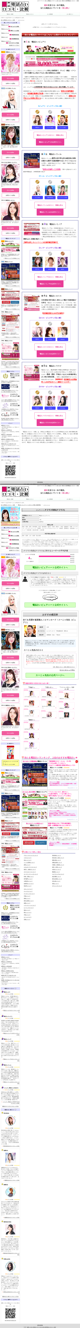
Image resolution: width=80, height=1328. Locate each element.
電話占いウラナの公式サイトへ (50, 422)
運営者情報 (40, 482)
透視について (27, 898)
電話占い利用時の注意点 (8, 439)
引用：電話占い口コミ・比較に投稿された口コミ (64, 667)
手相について (27, 896)
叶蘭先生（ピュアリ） (10, 52)
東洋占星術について (29, 900)
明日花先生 (6, 1113)
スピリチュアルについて (58, 874)
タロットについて (28, 889)
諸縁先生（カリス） (10, 200)
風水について (27, 910)
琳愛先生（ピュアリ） (64, 695)
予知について (27, 914)
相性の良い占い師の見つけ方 (9, 443)
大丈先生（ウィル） (29, 713)
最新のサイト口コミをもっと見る (10, 1106)
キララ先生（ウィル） (10, 88)
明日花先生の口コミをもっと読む (11, 1146)
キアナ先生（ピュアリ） (30, 693)
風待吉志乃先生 (7, 1221)
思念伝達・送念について (58, 857)
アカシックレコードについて (31, 855)
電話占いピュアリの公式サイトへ (50, 142)
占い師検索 (50, 14)
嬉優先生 (6, 1184)
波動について (27, 903)
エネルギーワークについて (30, 867)
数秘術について (56, 871)
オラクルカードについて (30, 871)
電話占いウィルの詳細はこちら (13, 285)
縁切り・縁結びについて (30, 869)
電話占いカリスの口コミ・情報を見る (50, 347)
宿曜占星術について (57, 862)
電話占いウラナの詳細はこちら (13, 366)
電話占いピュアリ (9, 241)
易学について (27, 864)
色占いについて (27, 860)
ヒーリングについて (29, 907)
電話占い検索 (10, 14)
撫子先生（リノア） (10, 124)
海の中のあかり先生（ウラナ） (48, 704)
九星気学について (28, 881)
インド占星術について (29, 862)
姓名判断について (56, 876)
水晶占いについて (56, 869)
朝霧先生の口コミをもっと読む (12, 1180)
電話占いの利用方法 (7, 430)
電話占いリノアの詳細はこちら (13, 309)
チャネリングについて (29, 893)
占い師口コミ (70, 14)
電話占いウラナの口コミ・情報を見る (50, 416)
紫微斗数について (56, 860)
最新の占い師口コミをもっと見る (10, 1296)
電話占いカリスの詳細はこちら (13, 337)
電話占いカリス (8, 312)
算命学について (27, 886)
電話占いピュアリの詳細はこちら (12, 258)
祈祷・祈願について (29, 876)
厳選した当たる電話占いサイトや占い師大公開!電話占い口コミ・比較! (41, 484)
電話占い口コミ (30, 14)
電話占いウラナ (8, 340)
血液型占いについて (29, 883)
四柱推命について (56, 855)
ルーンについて (27, 917)
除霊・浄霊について (57, 867)
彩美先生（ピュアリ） (47, 694)
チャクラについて (28, 891)
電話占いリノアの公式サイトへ (50, 284)
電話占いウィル (8, 261)
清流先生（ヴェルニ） (29, 735)
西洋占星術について (57, 878)
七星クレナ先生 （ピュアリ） (30, 746)
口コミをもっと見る (67, 670)
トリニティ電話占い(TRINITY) (11, 1087)
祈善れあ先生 (7, 1259)
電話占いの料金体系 (7, 434)
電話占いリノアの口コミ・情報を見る (50, 277)
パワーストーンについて (30, 905)
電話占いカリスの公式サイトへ (50, 354)
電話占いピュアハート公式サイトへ (50, 567)
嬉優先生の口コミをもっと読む (12, 1217)
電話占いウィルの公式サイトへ (50, 212)
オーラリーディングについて (31, 874)
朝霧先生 (6, 1150)
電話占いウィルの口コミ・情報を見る (50, 205)
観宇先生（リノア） (29, 703)
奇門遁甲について (28, 878)
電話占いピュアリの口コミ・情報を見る (50, 135)
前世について (55, 883)
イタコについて (27, 857)
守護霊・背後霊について (58, 864)
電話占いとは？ (6, 425)
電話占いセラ (7, 992)
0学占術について (56, 881)
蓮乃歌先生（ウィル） (29, 726)
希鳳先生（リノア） (64, 705)
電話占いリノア (8, 289)
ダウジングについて (57, 886)
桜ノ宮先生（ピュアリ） (11, 162)
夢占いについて (27, 912)
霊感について (27, 919)
